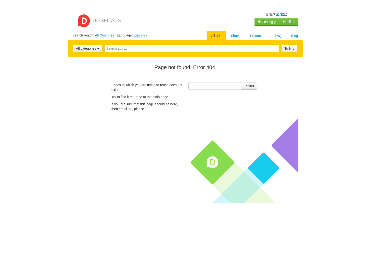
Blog (294, 36)
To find (289, 48)
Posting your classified (276, 22)
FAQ (278, 36)
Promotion (257, 36)
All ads (216, 36)
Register (281, 14)
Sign (269, 14)
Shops (235, 36)
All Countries (104, 35)
